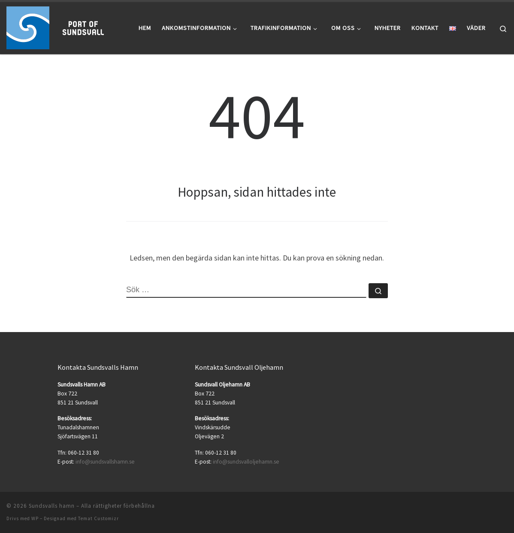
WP (35, 518)
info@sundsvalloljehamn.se (246, 461)
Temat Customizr (98, 518)
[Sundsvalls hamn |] (60, 26)
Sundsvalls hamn (52, 505)
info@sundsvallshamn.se (105, 461)
